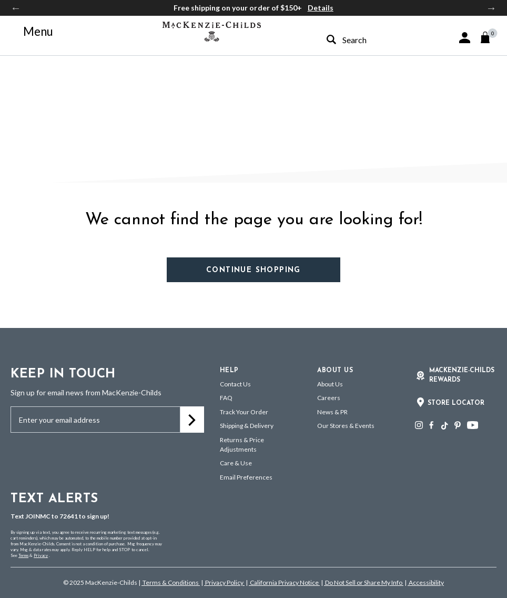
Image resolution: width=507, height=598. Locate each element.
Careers (328, 398)
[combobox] (368, 40)
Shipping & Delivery (246, 426)
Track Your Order (244, 412)
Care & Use (236, 463)
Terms (23, 555)
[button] (464, 37)
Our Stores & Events (345, 426)
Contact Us (235, 384)
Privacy (41, 555)
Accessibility (426, 582)
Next (491, 8)
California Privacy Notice (284, 582)
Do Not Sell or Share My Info (363, 582)
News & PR (332, 412)
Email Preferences (246, 477)
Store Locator (456, 403)
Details (320, 7)
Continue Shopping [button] (253, 270)
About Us (330, 384)
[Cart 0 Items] (490, 37)
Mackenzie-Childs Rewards (461, 375)
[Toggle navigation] (32, 31)
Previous (16, 8)
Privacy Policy (224, 582)
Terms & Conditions (170, 582)
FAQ (226, 398)
